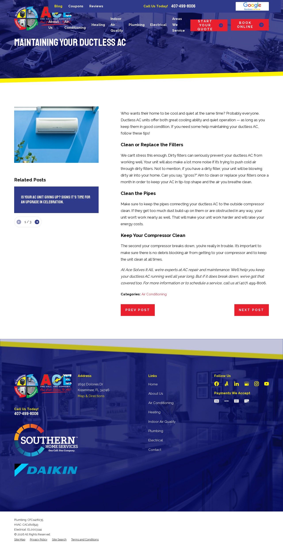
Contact (154, 450)
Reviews (96, 6)
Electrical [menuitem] (158, 25)
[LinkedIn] (236, 383)
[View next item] (37, 222)
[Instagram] (256, 383)
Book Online (250, 25)
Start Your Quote (210, 25)
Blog (58, 6)
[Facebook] (216, 383)
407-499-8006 (183, 6)
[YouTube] (266, 383)
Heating (154, 412)
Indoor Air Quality (162, 422)
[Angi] (226, 383)
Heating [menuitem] (98, 25)
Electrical (155, 440)
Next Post (251, 310)
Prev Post (137, 310)
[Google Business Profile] (246, 383)
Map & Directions (91, 396)
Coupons (75, 6)
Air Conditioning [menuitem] (75, 25)
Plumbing (155, 431)
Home (153, 384)
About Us (155, 394)
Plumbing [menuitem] (137, 25)
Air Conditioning (154, 294)
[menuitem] (19, 539)
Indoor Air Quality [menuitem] (117, 25)
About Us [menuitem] (53, 25)
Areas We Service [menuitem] (178, 25)
